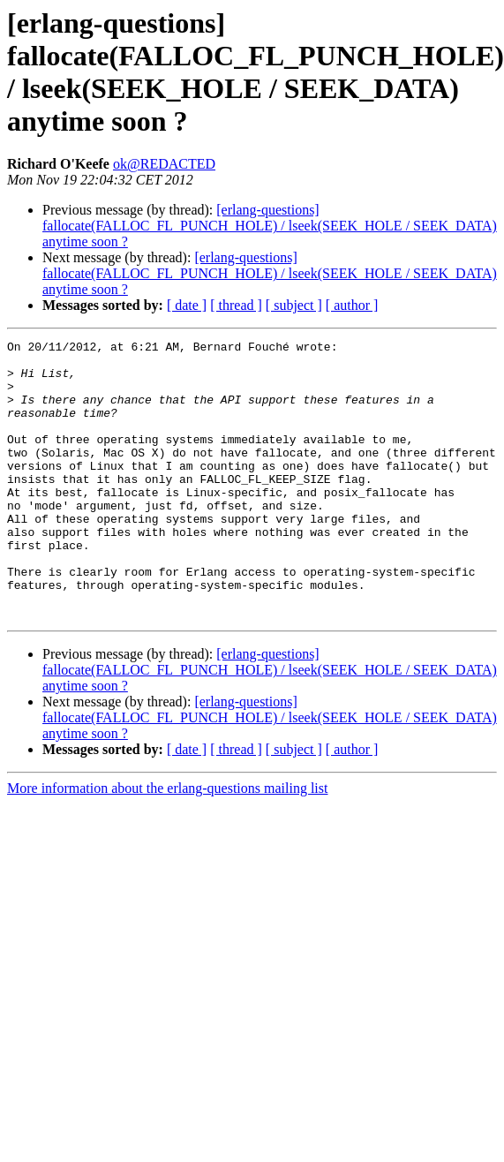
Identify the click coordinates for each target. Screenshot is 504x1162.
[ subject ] (294, 305)
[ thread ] (236, 305)
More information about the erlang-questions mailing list (167, 843)
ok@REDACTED (164, 163)
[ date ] (187, 305)
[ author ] (352, 305)
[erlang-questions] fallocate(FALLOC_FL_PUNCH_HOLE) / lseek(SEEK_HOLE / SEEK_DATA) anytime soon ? (269, 225)
